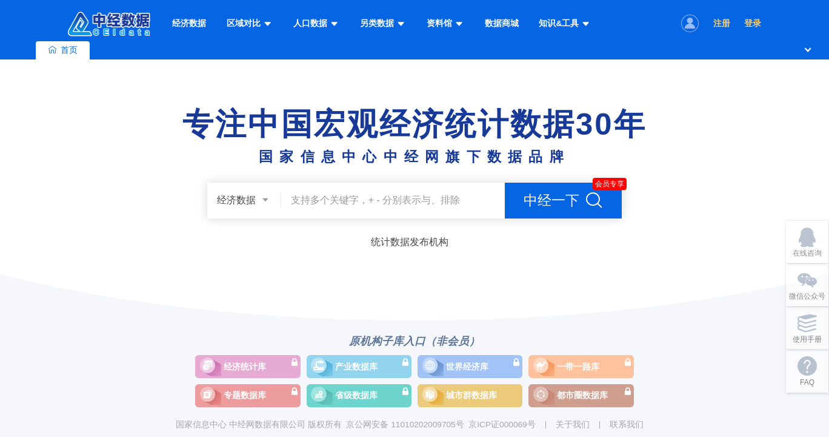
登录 (752, 23)
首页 (63, 50)
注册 (721, 23)
